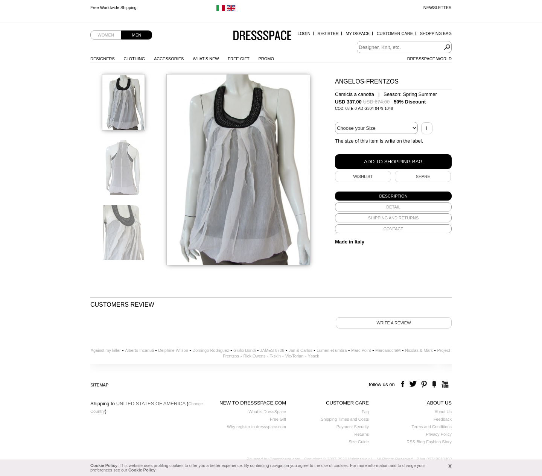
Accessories (169, 58)
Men (136, 35)
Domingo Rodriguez (210, 350)
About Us (443, 411)
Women (105, 35)
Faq (365, 411)
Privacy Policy (439, 434)
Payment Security (352, 426)
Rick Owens (254, 356)
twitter (414, 384)
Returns (361, 434)
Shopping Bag (436, 33)
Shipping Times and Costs (345, 419)
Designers (102, 58)
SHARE (423, 176)
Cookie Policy (103, 465)
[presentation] (393, 196)
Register (327, 33)
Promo (266, 58)
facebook (404, 384)
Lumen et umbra (332, 350)
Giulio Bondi (244, 350)
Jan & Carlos (300, 350)
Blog (420, 442)
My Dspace (358, 33)
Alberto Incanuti (139, 350)
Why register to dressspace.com (256, 426)
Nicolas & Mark (419, 350)
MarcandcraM (387, 350)
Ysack (313, 356)
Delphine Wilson (173, 350)
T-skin (275, 356)
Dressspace (262, 35)
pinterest (424, 384)
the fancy (434, 384)
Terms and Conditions (432, 426)
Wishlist (363, 176)
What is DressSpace (267, 411)
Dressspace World (429, 58)
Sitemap (99, 385)
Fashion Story (439, 442)
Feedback (443, 419)
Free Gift (238, 58)
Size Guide (359, 442)
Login (304, 33)
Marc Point (361, 350)
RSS (410, 442)
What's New (206, 58)
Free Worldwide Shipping (113, 7)
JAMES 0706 (272, 350)
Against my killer (106, 350)
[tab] (393, 196)
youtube (444, 384)
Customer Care (395, 33)
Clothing (134, 58)
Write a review (393, 323)
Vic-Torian (294, 356)
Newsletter (437, 7)
